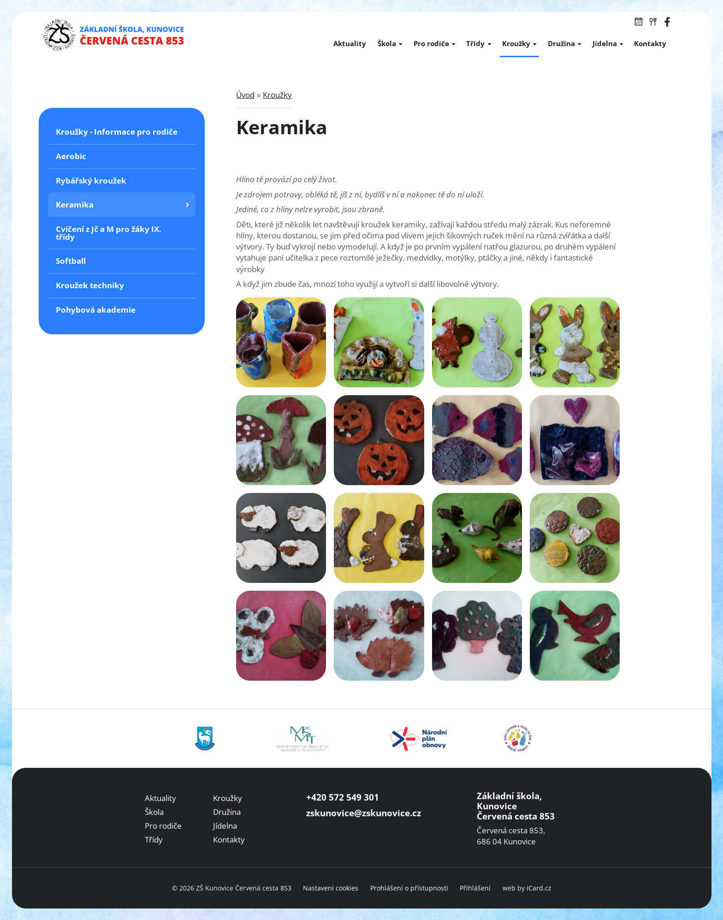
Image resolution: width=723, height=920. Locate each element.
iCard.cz (539, 888)
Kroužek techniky (90, 285)
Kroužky (277, 94)
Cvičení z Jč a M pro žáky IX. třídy (108, 233)
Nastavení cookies (330, 888)
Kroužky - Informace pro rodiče (117, 131)
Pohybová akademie (96, 309)
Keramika (75, 204)
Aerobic (71, 156)
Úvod (245, 94)
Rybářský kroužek (91, 180)
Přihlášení (475, 888)
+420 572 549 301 (342, 797)
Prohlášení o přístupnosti (409, 888)
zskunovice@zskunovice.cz (363, 813)
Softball (71, 260)
